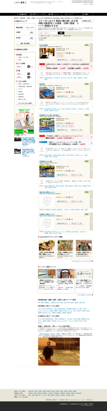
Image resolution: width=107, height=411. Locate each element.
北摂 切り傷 (63, 77)
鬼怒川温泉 (78, 393)
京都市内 (63, 395)
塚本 (83, 302)
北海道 (61, 391)
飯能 (49, 395)
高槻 (42, 302)
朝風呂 (54, 312)
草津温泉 (30, 393)
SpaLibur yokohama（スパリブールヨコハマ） (63, 335)
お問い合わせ (89, 399)
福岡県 (74, 391)
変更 (31, 32)
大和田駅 (46, 110)
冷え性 (79, 310)
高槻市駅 (85, 77)
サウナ (40, 308)
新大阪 (76, 302)
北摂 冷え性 (69, 77)
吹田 (68, 302)
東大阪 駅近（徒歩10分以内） (72, 231)
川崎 (33, 395)
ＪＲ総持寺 (53, 302)
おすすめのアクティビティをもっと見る (81, 261)
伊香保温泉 (56, 393)
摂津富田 (46, 302)
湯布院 (73, 393)
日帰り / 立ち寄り (23, 57)
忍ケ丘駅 (56, 110)
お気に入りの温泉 (77, 1)
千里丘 (61, 302)
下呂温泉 (50, 393)
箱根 (35, 393)
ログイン (86, 4)
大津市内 (68, 395)
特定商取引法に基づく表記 (77, 403)
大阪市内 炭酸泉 (48, 155)
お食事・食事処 (53, 310)
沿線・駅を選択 (25, 43)
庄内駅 (72, 209)
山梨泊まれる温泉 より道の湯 (47, 333)
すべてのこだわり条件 (25, 103)
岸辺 (65, 302)
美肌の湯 (69, 312)
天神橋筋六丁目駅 (86, 185)
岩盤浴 (40, 312)
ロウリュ (49, 312)
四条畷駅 (51, 110)
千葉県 (40, 391)
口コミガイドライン (75, 399)
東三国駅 (55, 156)
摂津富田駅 (79, 77)
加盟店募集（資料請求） (52, 399)
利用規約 (86, 403)
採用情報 (91, 403)
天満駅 (45, 187)
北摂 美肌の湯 (57, 77)
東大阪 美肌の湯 (48, 108)
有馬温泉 (39, 393)
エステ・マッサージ (43, 310)
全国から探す (30, 27)
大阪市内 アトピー (79, 155)
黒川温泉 (68, 393)
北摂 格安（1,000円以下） (57, 209)
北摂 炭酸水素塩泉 (48, 77)
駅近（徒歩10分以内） (60, 308)
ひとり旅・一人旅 (81, 308)
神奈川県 (30, 391)
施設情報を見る (63, 59)
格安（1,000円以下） (48, 308)
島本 (39, 302)
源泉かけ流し (22, 99)
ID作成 (91, 4)
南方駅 (50, 156)
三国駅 (85, 155)
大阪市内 (57, 395)
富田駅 (45, 79)
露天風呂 (69, 308)
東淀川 (72, 302)
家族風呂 (21, 96)
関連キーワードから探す (21, 397)
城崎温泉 (44, 393)
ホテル (75, 310)
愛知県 (70, 391)
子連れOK (61, 310)
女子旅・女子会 (86, 310)
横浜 (29, 395)
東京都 (53, 391)
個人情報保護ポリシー (65, 403)
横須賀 (36, 395)
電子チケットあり (45, 35)
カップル (70, 310)
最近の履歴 (88, 1)
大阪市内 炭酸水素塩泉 (49, 185)
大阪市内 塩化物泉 (60, 185)
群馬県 (48, 391)
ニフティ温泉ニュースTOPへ (84, 294)
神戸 (73, 395)
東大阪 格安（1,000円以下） (71, 108)
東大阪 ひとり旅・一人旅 (58, 108)
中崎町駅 (50, 187)
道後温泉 (62, 393)
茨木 (58, 302)
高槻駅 (74, 77)
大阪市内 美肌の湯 (70, 155)
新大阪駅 (46, 156)
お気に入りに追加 (77, 59)
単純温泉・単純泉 (61, 312)
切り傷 (44, 312)
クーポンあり (56, 35)
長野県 (66, 391)
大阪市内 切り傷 (77, 185)
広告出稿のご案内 (63, 399)
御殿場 (52, 395)
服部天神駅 (77, 209)
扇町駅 (54, 187)
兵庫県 (44, 391)
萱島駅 (87, 108)
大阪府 (57, 391)
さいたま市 (44, 395)
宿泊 (65, 310)
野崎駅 (50, 233)
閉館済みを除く (68, 35)
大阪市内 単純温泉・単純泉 (59, 155)
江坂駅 (82, 209)
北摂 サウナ (67, 209)
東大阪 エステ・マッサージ (59, 231)
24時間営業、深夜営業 (25, 86)
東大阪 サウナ (82, 108)
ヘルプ (83, 399)
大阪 (80, 302)
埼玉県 (35, 391)
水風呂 (74, 308)
